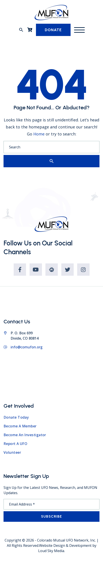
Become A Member (20, 426)
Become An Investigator (25, 434)
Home (39, 134)
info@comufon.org (27, 347)
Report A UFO (15, 443)
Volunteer (12, 452)
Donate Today (16, 417)
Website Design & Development (65, 545)
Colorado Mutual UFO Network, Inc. (66, 540)
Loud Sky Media (51, 550)
